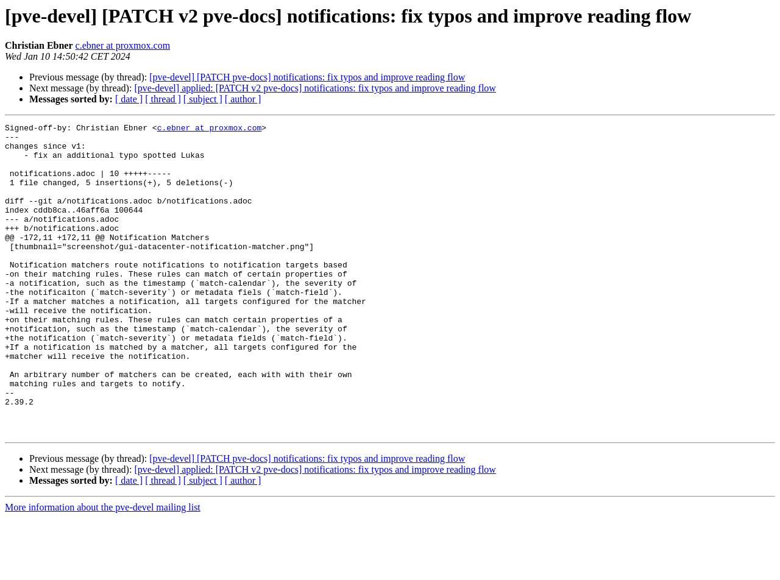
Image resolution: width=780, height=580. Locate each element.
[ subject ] (202, 99)
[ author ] (243, 99)
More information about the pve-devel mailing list (102, 569)
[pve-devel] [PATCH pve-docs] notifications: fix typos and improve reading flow (307, 77)
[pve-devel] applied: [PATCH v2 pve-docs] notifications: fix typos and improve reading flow (315, 88)
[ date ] (129, 99)
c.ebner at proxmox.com (123, 45)
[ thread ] (163, 99)
